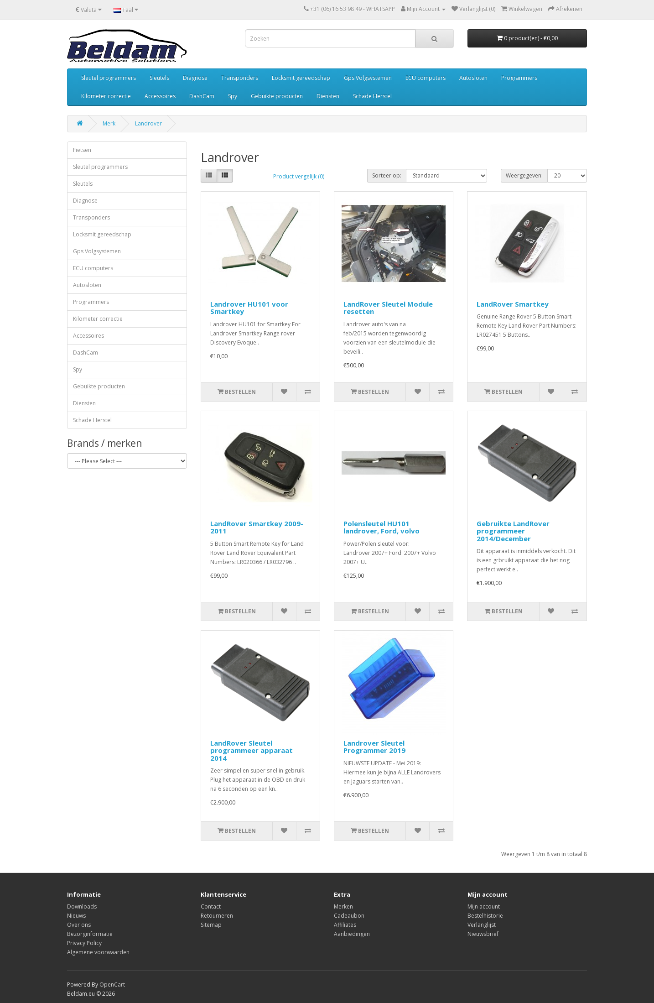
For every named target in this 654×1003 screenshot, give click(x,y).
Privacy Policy (84, 943)
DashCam (201, 96)
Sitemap (211, 925)
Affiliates (345, 925)
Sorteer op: (386, 175)
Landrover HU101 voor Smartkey (249, 307)
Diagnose (195, 78)
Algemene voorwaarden (98, 952)
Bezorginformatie (90, 934)
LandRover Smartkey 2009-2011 (256, 527)
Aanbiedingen (352, 934)
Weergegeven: (524, 175)
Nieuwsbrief (482, 934)
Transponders (239, 78)
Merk (109, 123)
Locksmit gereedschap (301, 78)
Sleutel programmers (108, 78)
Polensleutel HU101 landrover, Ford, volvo (381, 527)
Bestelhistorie (485, 915)
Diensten (328, 96)
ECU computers (425, 78)
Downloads (82, 906)
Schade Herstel (372, 96)
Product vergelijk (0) (298, 176)
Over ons (79, 925)
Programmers (519, 78)
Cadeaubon (349, 915)
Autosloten (473, 78)
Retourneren (217, 915)
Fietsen (82, 150)
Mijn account (483, 906)
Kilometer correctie (106, 96)
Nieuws (76, 915)
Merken (343, 906)
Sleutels (159, 78)
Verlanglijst (481, 925)
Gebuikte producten (277, 96)
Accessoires (160, 96)
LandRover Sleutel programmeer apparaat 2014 (251, 750)
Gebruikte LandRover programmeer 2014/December (513, 531)
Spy (232, 96)
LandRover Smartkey (513, 303)
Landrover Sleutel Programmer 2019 (374, 746)
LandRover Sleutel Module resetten (388, 307)
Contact (211, 906)
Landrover (148, 123)
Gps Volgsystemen (368, 78)
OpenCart (112, 984)
